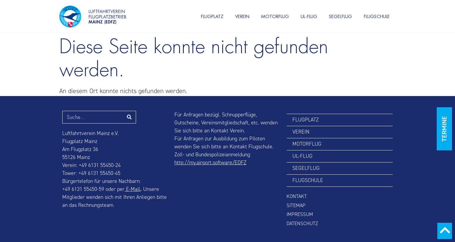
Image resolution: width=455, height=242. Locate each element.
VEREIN (242, 16)
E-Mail (132, 189)
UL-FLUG (309, 16)
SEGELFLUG (340, 16)
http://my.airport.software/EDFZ (210, 162)
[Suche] (129, 117)
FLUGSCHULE (377, 16)
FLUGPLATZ (212, 16)
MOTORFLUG (275, 16)
